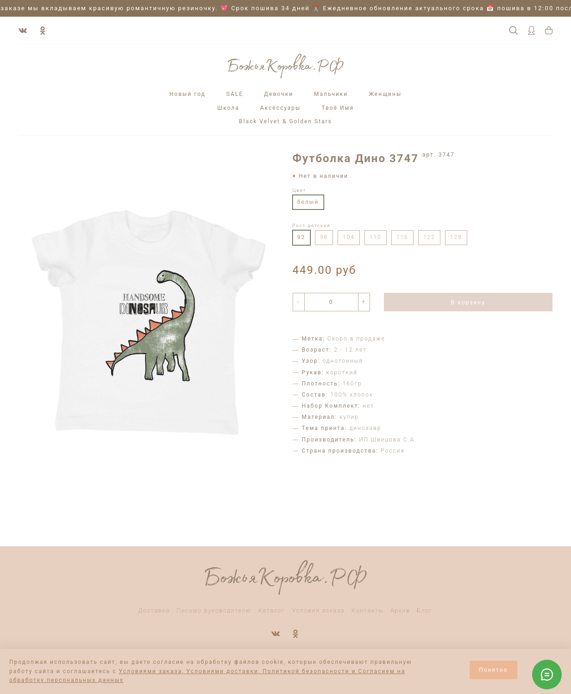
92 (301, 237)
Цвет (300, 190)
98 (324, 237)
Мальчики (331, 94)
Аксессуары (280, 108)
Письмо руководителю (213, 610)
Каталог (271, 610)
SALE (234, 94)
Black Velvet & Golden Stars (285, 121)
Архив (400, 610)
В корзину (468, 302)
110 (376, 237)
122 (429, 237)
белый (308, 202)
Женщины (385, 94)
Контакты (367, 610)
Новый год (187, 94)
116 (402, 237)
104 (349, 237)
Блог (425, 610)
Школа (228, 108)
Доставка (154, 610)
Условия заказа (318, 610)
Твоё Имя (337, 108)
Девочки (278, 94)
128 (456, 237)
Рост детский (312, 225)
